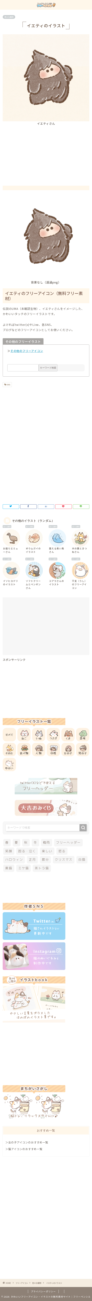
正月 (32, 859)
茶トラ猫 (42, 868)
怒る (62, 851)
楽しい (47, 851)
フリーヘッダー (68, 842)
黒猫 (8, 868)
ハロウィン (14, 859)
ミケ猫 (23, 868)
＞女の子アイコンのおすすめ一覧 (26, 1142)
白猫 (82, 859)
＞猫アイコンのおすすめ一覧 (23, 1149)
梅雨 (46, 842)
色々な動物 (8, 17)
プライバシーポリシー (43, 1291)
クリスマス (63, 859)
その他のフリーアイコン (26, 351)
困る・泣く (27, 851)
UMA (8, 384)
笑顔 (8, 851)
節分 (45, 859)
